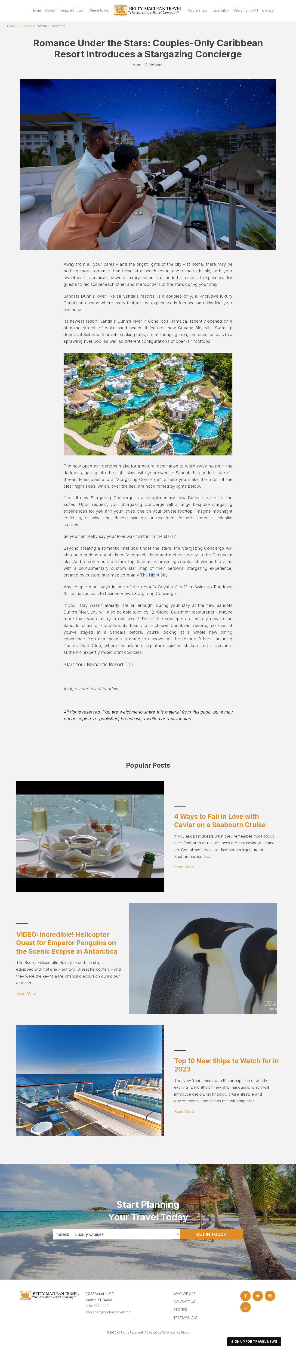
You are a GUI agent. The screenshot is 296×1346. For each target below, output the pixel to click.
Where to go (98, 10)
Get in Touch (211, 1234)
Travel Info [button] (219, 10)
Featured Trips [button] (71, 10)
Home (36, 10)
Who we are (184, 1293)
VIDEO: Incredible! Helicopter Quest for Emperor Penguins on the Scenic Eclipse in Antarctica (66, 943)
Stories (26, 26)
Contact (268, 10)
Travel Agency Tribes (175, 1332)
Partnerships (197, 10)
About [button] (49, 10)
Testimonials (185, 1317)
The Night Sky (153, 574)
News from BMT (246, 10)
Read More (184, 867)
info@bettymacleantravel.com (109, 1312)
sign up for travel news (254, 1341)
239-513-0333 (97, 1306)
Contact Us (184, 1301)
